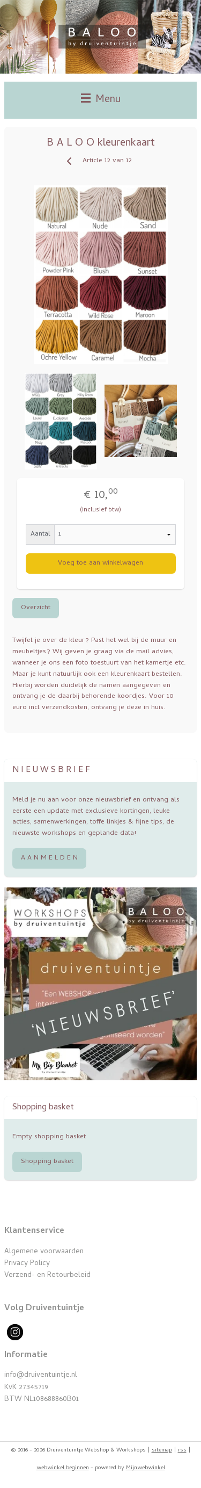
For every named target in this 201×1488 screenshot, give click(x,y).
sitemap (162, 1450)
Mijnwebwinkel (145, 1468)
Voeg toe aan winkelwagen (100, 563)
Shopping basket (47, 1161)
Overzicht (35, 607)
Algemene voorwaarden (44, 1252)
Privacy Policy (27, 1264)
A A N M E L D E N (49, 858)
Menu (101, 100)
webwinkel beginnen (62, 1468)
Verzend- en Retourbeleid (47, 1275)
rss (182, 1450)
